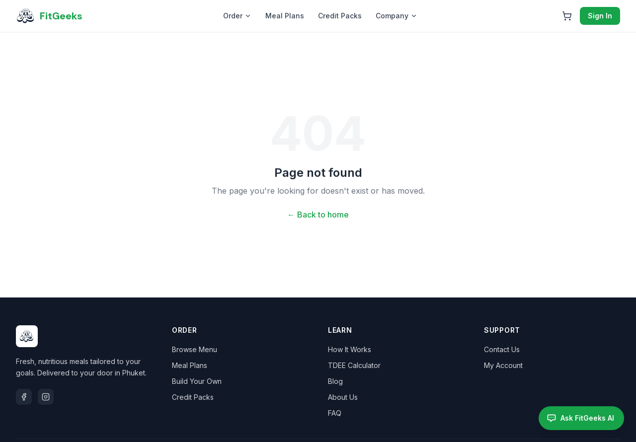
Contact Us (502, 349)
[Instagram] (46, 397)
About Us (343, 397)
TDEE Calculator (354, 365)
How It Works (349, 349)
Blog (335, 381)
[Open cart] (567, 16)
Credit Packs (340, 15)
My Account (503, 365)
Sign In (600, 15)
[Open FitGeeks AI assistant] (581, 418)
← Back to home (318, 215)
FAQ (334, 413)
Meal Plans (284, 15)
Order (237, 15)
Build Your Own (197, 381)
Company (396, 15)
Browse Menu (194, 349)
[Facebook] (24, 397)
